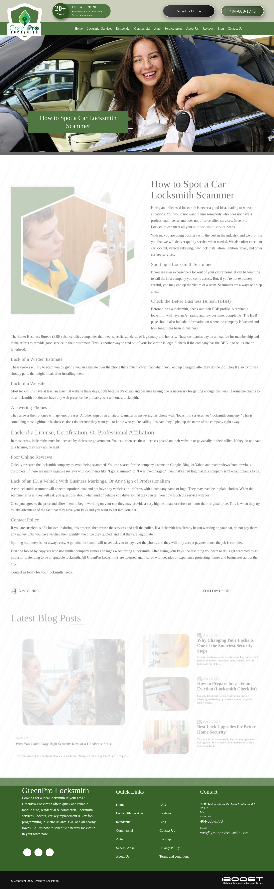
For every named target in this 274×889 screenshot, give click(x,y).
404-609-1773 (241, 11)
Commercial (142, 28)
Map (202, 811)
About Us (192, 28)
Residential (123, 28)
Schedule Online (187, 11)
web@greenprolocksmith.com (224, 831)
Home (79, 28)
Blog (221, 28)
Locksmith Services (99, 28)
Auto (157, 28)
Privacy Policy (170, 849)
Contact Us (235, 28)
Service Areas (173, 28)
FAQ (162, 804)
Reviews (208, 28)
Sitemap (165, 840)
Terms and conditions (174, 858)
